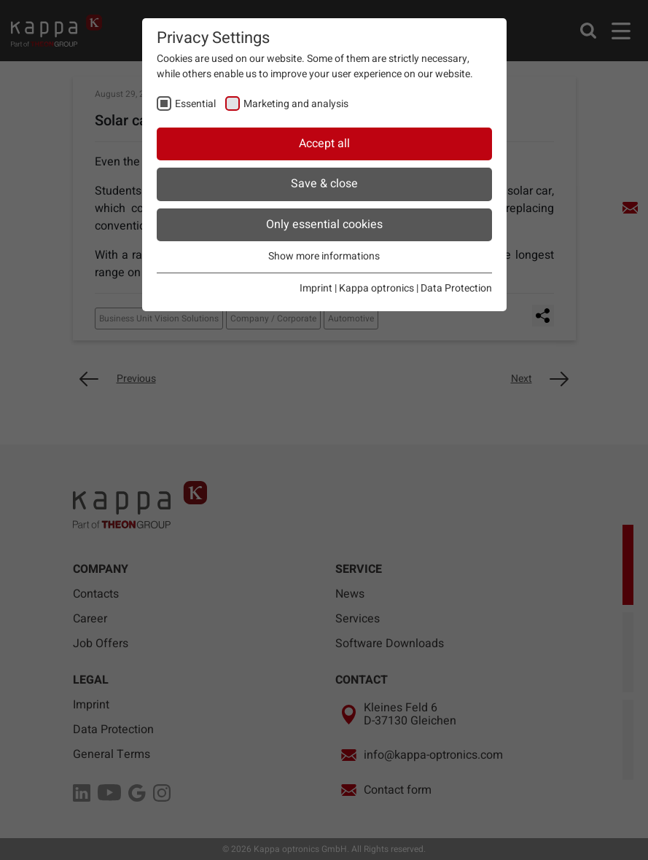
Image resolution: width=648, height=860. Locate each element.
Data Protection (456, 288)
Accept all (324, 143)
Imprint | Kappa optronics (357, 288)
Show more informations (324, 256)
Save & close (324, 183)
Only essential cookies (324, 224)
